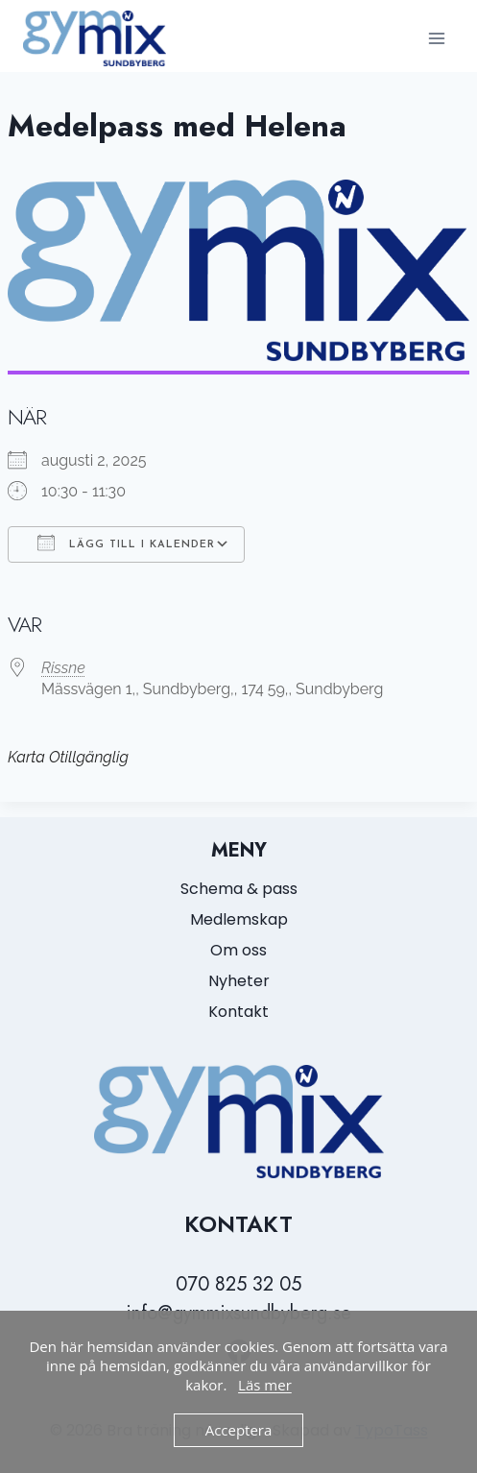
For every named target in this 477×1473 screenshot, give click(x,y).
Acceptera (239, 1429)
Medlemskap (239, 919)
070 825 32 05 (238, 1284)
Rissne (63, 668)
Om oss (238, 950)
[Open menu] (436, 38)
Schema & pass (239, 889)
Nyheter (239, 981)
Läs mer (265, 1384)
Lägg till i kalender (126, 542)
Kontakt (238, 1012)
